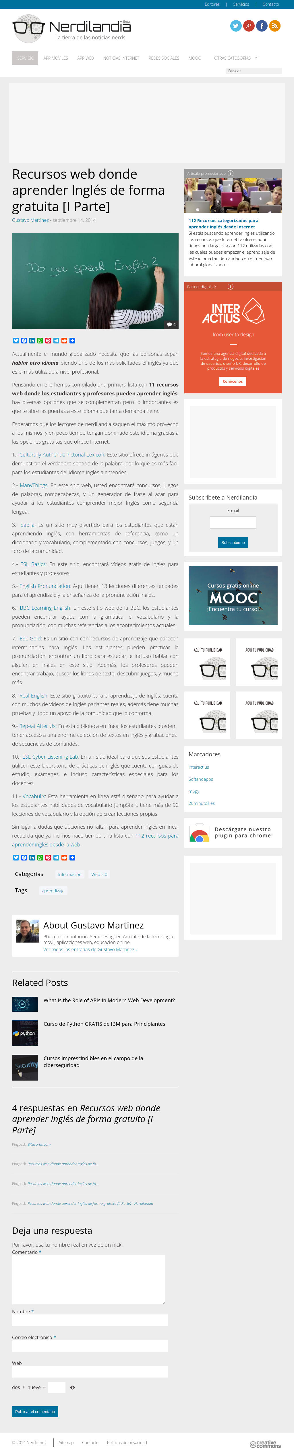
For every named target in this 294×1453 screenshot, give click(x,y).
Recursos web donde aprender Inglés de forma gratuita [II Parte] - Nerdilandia (90, 1202)
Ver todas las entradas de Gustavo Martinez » (90, 948)
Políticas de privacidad (127, 1441)
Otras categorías (222, 58)
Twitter (236, 26)
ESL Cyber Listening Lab (50, 755)
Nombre (23, 1310)
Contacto (271, 4)
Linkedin (275, 26)
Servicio (24, 58)
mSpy (194, 790)
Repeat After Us (37, 724)
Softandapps (201, 778)
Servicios (241, 4)
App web (82, 58)
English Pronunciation (45, 584)
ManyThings (33, 484)
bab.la (27, 523)
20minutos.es (202, 802)
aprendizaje (53, 889)
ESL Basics (33, 562)
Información (70, 873)
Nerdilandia (37, 1441)
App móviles (53, 58)
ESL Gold (30, 637)
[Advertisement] (147, 121)
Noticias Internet (116, 58)
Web (17, 1362)
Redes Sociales (157, 58)
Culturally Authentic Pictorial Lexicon (62, 453)
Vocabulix (34, 794)
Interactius (199, 766)
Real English (33, 694)
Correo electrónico (34, 1336)
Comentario (26, 1251)
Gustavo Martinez (30, 218)
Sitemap (66, 1441)
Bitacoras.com (39, 1142)
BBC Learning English (45, 606)
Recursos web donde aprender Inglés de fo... (63, 1162)
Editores (212, 4)
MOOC (187, 58)
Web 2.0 (99, 873)
